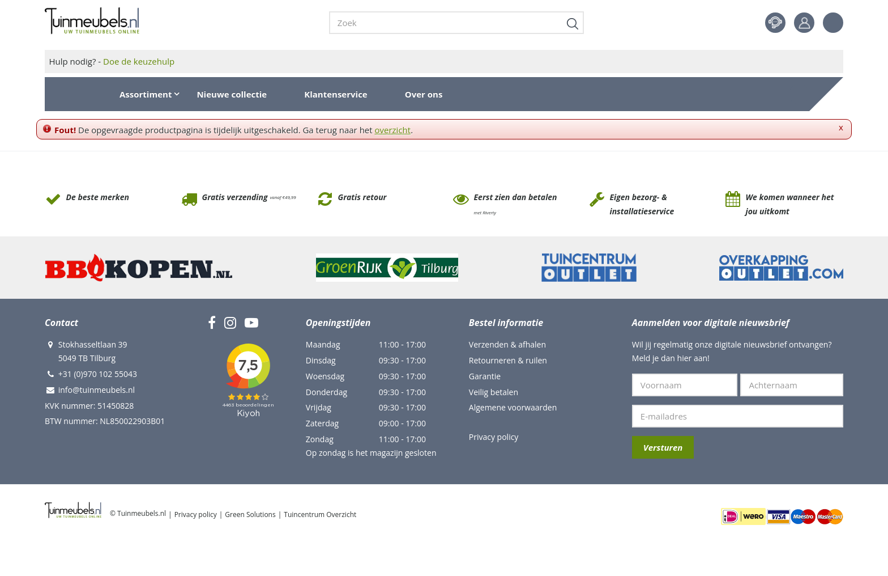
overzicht (393, 129)
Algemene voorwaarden (513, 407)
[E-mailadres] (737, 416)
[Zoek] (456, 22)
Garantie (485, 376)
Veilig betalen (493, 392)
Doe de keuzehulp (138, 61)
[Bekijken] (799, 94)
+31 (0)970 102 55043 (97, 374)
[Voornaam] (685, 385)
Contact (775, 22)
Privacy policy (494, 436)
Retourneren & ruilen (508, 360)
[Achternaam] (791, 385)
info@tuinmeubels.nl (96, 389)
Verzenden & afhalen (507, 344)
